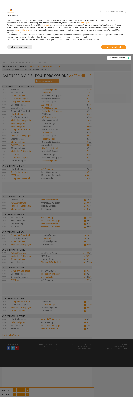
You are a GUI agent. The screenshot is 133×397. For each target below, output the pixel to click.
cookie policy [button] (86, 23)
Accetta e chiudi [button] (113, 47)
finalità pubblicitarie (21, 30)
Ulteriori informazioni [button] (20, 47)
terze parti (45, 25)
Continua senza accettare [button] (113, 11)
